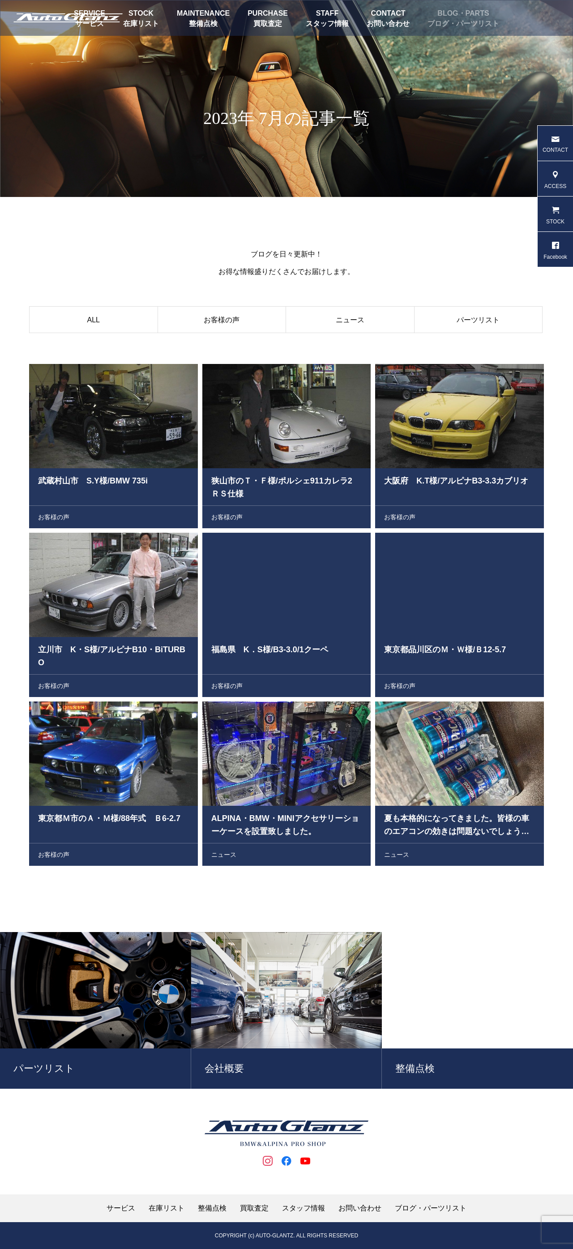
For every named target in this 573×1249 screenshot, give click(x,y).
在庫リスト (141, 23)
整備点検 (203, 23)
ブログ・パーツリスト (463, 23)
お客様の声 (221, 321)
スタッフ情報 (327, 23)
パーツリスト (478, 321)
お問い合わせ (388, 23)
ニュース (350, 321)
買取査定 (267, 23)
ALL (93, 321)
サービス (121, 1208)
